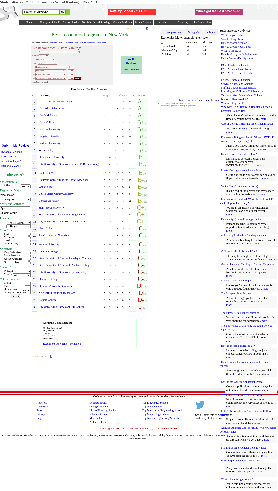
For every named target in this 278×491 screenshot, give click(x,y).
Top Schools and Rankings (96, 22)
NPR (244, 128)
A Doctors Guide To (100, 422)
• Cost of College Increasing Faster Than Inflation (247, 123)
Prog (105, 95)
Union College (46, 122)
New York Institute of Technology (57, 293)
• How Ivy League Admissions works (240, 54)
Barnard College (47, 299)
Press (39, 410)
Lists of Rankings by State (103, 410)
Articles (163, 22)
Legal (39, 418)
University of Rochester (51, 108)
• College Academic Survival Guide (239, 251)
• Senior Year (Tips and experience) (239, 186)
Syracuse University (49, 129)
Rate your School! (50, 22)
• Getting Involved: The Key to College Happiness (247, 264)
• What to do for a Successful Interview (241, 394)
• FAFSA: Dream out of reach (236, 73)
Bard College (46, 173)
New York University (50, 115)
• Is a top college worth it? (234, 99)
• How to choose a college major (237, 345)
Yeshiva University (49, 244)
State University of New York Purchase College (64, 265)
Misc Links (95, 418)
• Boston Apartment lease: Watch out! (240, 460)
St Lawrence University (51, 157)
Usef (117, 95)
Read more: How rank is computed (62, 343)
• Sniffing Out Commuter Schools (238, 87)
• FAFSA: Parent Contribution (236, 69)
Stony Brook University (51, 207)
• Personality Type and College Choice (240, 219)
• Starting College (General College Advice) (243, 447)
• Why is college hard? (232, 103)
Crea (111, 95)
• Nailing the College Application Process (242, 381)
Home (29, 22)
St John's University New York (55, 286)
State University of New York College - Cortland (65, 258)
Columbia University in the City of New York (63, 179)
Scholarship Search (99, 414)
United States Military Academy (56, 193)
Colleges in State (98, 406)
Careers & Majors (122, 22)
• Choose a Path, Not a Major (235, 280)
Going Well (194, 32)
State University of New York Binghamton (62, 214)
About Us (41, 402)
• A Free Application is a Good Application (243, 235)
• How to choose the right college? (238, 154)
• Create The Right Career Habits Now (240, 170)
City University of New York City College (61, 306)
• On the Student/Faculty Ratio (236, 58)
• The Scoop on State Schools (235, 293)
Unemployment (173, 32)
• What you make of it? (232, 50)
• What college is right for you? (236, 479)
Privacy (40, 414)
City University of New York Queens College (63, 272)
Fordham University (49, 143)
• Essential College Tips (232, 110)
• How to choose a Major (233, 42)
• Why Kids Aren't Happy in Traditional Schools (246, 107)
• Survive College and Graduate (237, 83)
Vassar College (47, 150)
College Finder (71, 22)
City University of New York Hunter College (63, 221)
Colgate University (49, 136)
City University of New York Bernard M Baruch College (69, 164)
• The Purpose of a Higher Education (239, 312)
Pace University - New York (54, 235)
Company (183, 22)
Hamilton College (48, 251)
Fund (125, 95)
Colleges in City (98, 402)
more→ (265, 118)
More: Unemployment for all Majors (199, 100)
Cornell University (49, 200)
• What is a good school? (233, 35)
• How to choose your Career (235, 46)
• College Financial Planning (235, 80)
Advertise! (42, 406)
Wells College (46, 186)
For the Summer (143, 22)
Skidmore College (48, 279)
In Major (211, 32)
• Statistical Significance (233, 39)
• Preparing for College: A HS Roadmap (241, 91)
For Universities (203, 22)
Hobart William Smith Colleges (56, 101)
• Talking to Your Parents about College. (241, 95)
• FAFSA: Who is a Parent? (234, 65)
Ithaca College (46, 228)
